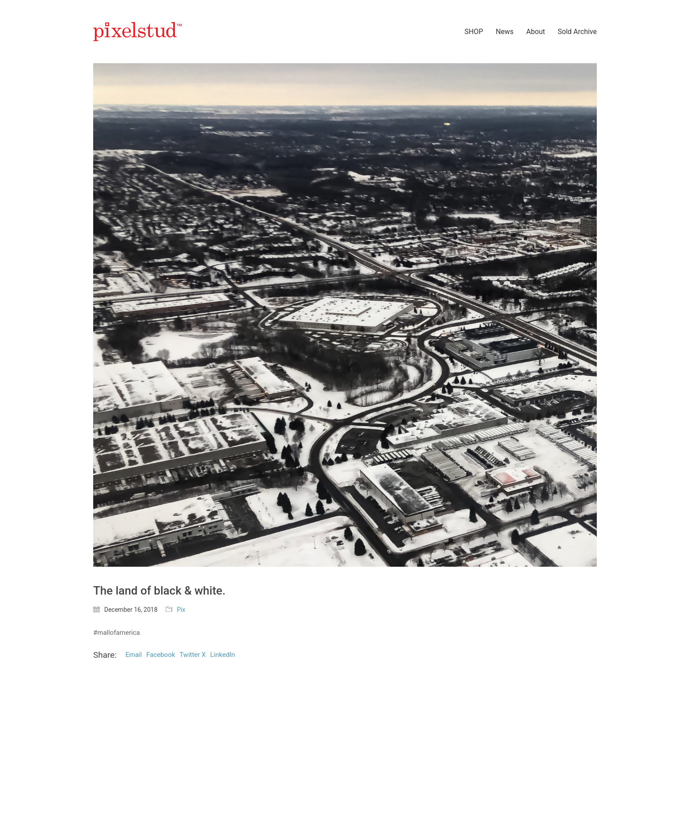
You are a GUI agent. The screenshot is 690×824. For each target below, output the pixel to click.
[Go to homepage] (137, 31)
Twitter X (192, 655)
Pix (181, 609)
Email (133, 655)
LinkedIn (222, 655)
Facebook (160, 655)
